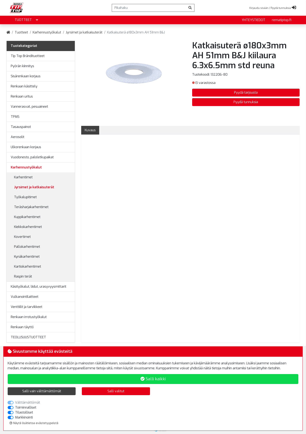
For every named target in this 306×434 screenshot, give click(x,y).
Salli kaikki (153, 379)
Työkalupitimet (25, 197)
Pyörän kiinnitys (22, 66)
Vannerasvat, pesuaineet (29, 106)
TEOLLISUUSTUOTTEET (28, 337)
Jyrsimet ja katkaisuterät (84, 32)
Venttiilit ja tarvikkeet (26, 307)
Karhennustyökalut (47, 32)
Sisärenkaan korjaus (25, 76)
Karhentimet (23, 177)
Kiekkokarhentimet (28, 227)
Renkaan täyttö (22, 327)
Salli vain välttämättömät (41, 391)
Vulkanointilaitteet (24, 296)
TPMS (15, 116)
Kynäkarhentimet (27, 256)
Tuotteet (27, 20)
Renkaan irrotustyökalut (29, 317)
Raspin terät (23, 276)
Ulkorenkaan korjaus (26, 147)
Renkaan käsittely (24, 86)
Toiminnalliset (25, 407)
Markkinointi (24, 417)
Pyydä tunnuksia (245, 102)
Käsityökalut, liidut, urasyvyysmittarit (38, 286)
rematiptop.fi (281, 20)
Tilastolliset (24, 412)
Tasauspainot (21, 127)
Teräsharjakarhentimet (31, 207)
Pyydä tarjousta (246, 92)
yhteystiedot (253, 20)
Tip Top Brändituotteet (28, 56)
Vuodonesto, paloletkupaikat (32, 157)
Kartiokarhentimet (27, 266)
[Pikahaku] (149, 8)
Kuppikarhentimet (27, 217)
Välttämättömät (27, 402)
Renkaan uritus (22, 96)
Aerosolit (17, 137)
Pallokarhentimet (27, 246)
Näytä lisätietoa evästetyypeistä (34, 423)
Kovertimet (22, 237)
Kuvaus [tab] (90, 130)
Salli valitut (115, 391)
